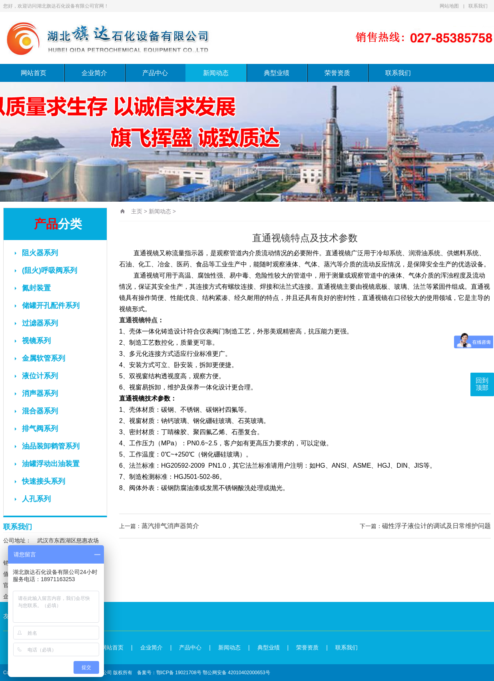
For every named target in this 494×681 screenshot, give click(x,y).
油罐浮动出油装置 (47, 464)
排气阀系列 (36, 429)
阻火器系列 (36, 253)
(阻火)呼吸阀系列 (46, 270)
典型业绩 (276, 72)
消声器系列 (36, 393)
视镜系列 (33, 341)
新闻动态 (216, 72)
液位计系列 (36, 376)
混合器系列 (36, 411)
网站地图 (449, 6)
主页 (136, 211)
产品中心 (155, 72)
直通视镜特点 (138, 320)
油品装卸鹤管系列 (47, 446)
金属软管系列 (40, 358)
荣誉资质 (337, 72)
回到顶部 (482, 384)
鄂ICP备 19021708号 (178, 672)
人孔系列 (33, 499)
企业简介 (94, 72)
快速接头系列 (40, 481)
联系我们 (478, 6)
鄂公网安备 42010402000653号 (236, 672)
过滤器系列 (36, 323)
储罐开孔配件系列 (47, 306)
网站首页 (33, 72)
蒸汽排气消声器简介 (170, 525)
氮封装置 (33, 288)
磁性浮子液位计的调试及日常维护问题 (436, 525)
